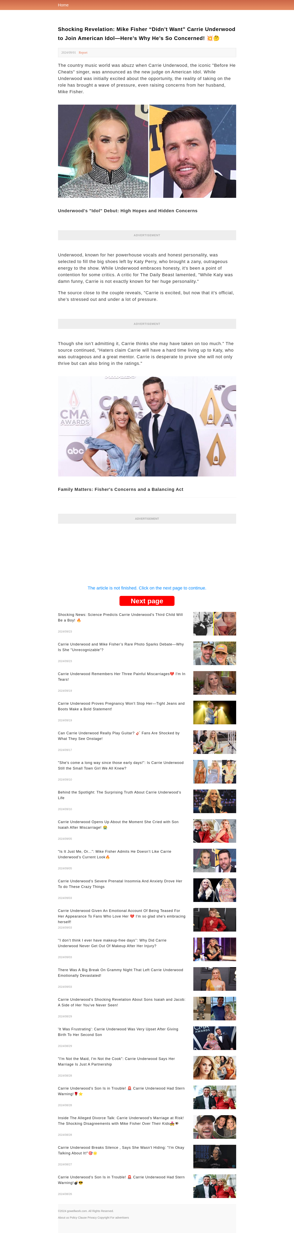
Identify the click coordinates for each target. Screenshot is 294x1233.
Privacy (92, 1217)
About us (63, 1217)
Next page (147, 601)
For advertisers (119, 1217)
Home (63, 5)
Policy (73, 1217)
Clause (82, 1217)
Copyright (103, 1217)
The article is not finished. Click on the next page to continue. (147, 587)
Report (83, 52)
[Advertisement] (147, 552)
